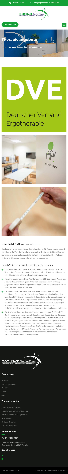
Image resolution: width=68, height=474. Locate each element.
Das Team (5, 388)
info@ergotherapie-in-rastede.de (45, 3)
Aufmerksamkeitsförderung (11, 407)
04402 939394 (16, 3)
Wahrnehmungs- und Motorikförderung (15, 411)
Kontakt (4, 391)
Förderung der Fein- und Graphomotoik (14, 415)
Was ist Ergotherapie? (9, 384)
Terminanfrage (10, 24)
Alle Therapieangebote (9, 425)
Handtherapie (6, 418)
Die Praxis (5, 380)
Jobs (3, 395)
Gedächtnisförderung (9, 422)
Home (4, 47)
